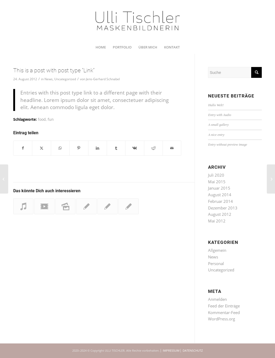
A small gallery (218, 125)
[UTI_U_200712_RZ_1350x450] (137, 20)
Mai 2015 (217, 181)
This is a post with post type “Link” (53, 70)
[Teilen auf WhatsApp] (60, 148)
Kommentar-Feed (224, 312)
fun (51, 119)
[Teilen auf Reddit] (153, 148)
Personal (216, 263)
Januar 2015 (219, 188)
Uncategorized (65, 79)
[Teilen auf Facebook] (22, 148)
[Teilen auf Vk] (134, 148)
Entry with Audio (219, 115)
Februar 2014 (220, 201)
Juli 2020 (216, 175)
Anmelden (217, 299)
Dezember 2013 (222, 208)
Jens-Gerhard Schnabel (103, 79)
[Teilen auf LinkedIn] (97, 148)
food (42, 119)
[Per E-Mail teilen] (172, 148)
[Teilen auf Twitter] (41, 148)
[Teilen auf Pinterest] (79, 148)
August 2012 (219, 214)
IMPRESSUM (171, 350)
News (48, 79)
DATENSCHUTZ (193, 350)
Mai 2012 (217, 220)
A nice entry (216, 135)
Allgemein (217, 250)
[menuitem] (100, 47)
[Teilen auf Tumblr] (116, 148)
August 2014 (219, 194)
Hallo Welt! (216, 105)
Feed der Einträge (224, 305)
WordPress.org (221, 318)
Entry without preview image (227, 144)
